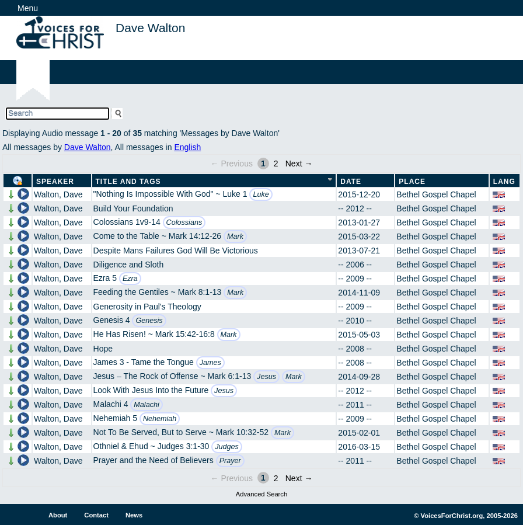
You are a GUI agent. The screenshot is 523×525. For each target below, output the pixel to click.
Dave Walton (87, 147)
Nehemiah (159, 419)
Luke (261, 194)
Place (412, 182)
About (57, 515)
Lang (504, 182)
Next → (299, 163)
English (187, 147)
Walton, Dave (58, 194)
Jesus (266, 377)
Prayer (230, 461)
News (133, 515)
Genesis (148, 321)
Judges (227, 447)
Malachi (146, 405)
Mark (235, 236)
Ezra (130, 278)
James (210, 363)
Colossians (184, 222)
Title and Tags (128, 182)
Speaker (55, 182)
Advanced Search (261, 494)
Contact (96, 515)
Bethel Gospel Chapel (436, 194)
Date (350, 182)
